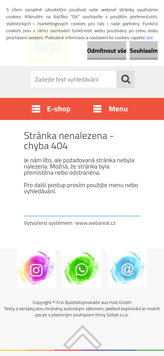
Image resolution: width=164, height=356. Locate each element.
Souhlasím (143, 50)
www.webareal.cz (95, 223)
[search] (126, 79)
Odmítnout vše (107, 50)
